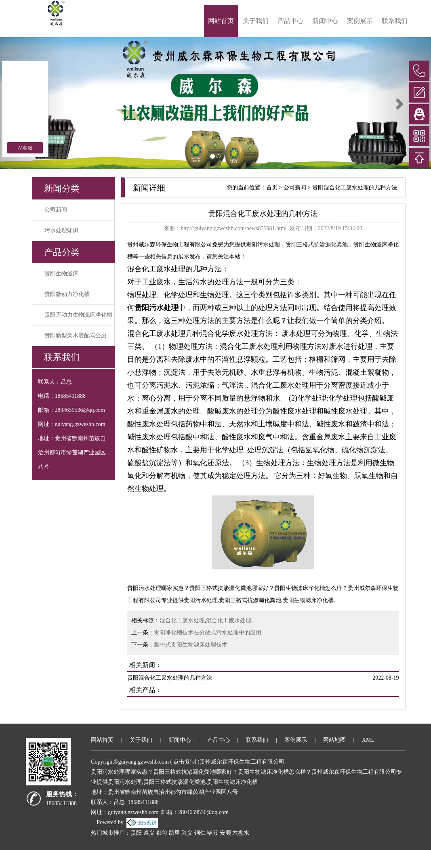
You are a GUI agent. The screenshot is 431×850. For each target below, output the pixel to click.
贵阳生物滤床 (61, 274)
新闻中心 (325, 20)
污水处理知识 (61, 230)
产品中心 (290, 20)
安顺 (225, 833)
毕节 (212, 833)
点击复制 (184, 762)
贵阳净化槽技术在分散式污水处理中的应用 (207, 633)
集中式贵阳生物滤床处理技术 (190, 645)
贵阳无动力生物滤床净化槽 (78, 315)
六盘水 (240, 833)
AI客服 (25, 148)
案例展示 (360, 20)
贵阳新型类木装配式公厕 (75, 335)
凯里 (174, 833)
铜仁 (200, 833)
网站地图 (334, 740)
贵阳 (136, 833)
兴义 (187, 833)
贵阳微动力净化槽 (67, 294)
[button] (398, 103)
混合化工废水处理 (182, 620)
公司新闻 (55, 210)
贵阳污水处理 (263, 244)
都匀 (161, 833)
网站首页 (221, 20)
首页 (272, 188)
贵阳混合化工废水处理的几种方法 (354, 188)
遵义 (149, 833)
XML (368, 740)
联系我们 (395, 20)
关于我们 (256, 20)
